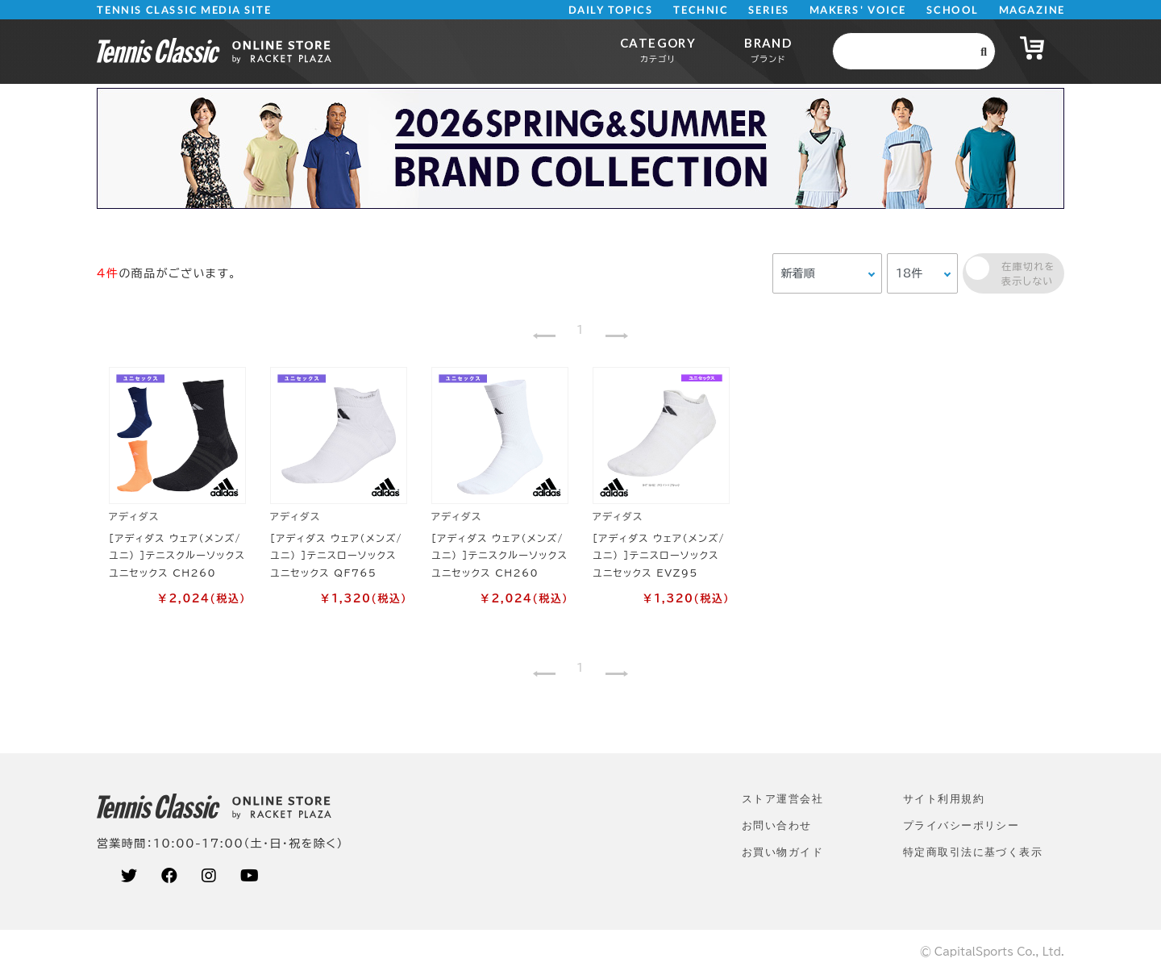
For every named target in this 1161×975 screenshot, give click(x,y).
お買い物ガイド (782, 852)
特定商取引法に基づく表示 (972, 852)
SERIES (769, 10)
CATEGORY (658, 49)
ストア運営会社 (782, 799)
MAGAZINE (1031, 10)
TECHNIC (700, 10)
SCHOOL (952, 10)
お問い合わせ (777, 825)
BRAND (768, 49)
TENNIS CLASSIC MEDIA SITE (184, 10)
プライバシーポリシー (961, 825)
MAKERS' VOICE (857, 10)
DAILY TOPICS (610, 10)
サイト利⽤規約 (943, 799)
